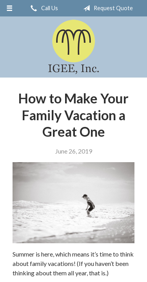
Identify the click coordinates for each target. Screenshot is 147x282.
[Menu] (9, 8)
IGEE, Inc (73, 47)
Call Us (42, 8)
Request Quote (106, 8)
